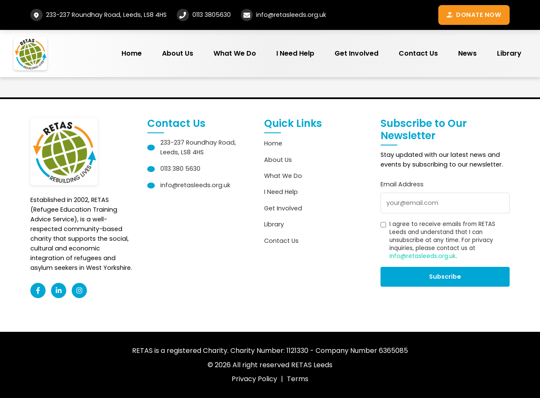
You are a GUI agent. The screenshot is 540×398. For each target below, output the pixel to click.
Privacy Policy (254, 379)
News (467, 53)
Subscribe (445, 276)
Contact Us (418, 53)
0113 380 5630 (180, 168)
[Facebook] (38, 290)
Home (132, 53)
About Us (177, 53)
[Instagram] (79, 290)
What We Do (234, 53)
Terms (297, 379)
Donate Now (474, 15)
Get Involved (356, 53)
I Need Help (295, 53)
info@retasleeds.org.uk (291, 15)
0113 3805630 (211, 15)
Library (509, 53)
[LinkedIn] (58, 290)
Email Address (402, 184)
